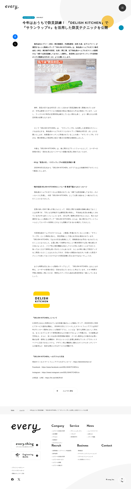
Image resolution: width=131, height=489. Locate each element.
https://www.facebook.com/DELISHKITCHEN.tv (60, 367)
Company (57, 425)
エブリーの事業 (57, 465)
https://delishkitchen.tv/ (82, 362)
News (90, 425)
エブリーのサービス (58, 462)
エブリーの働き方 (57, 468)
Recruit (56, 448)
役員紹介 (55, 440)
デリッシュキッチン (76, 431)
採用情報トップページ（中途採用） (62, 454)
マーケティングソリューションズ (87, 457)
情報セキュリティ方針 (18, 446)
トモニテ (73, 434)
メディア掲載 (91, 437)
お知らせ (90, 434)
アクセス (55, 437)
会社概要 (55, 434)
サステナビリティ (57, 443)
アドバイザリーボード (18, 443)
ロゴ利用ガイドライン (84, 462)
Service (74, 425)
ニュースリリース (29, 17)
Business (82, 448)
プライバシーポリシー (18, 440)
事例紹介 (80, 454)
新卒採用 (55, 457)
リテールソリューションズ (85, 460)
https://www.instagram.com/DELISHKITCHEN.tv (61, 372)
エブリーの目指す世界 (59, 431)
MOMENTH (74, 437)
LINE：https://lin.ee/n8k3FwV (51, 378)
